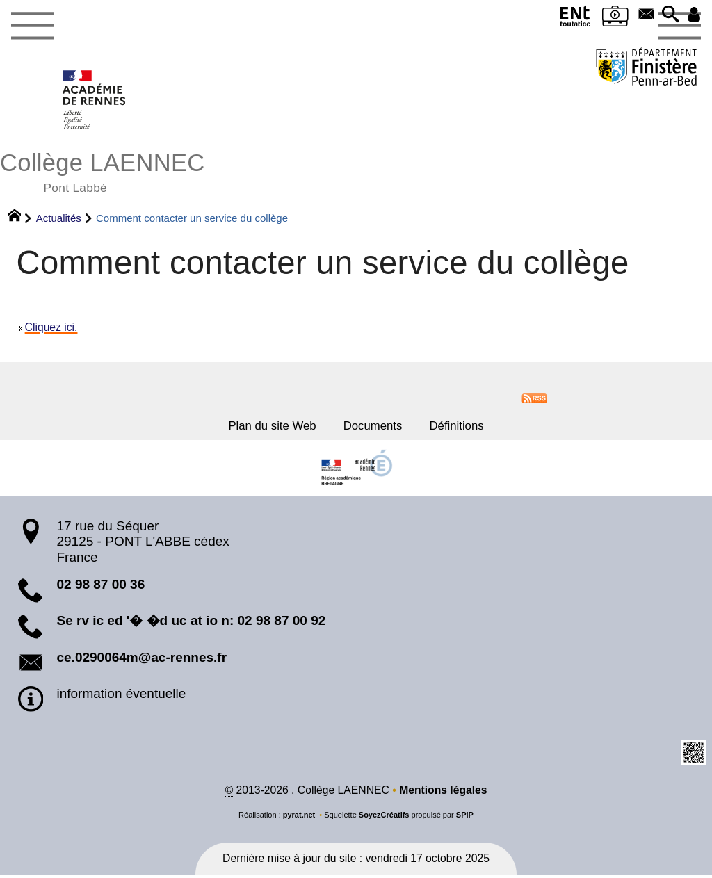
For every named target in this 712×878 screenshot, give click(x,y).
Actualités (58, 217)
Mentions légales (443, 793)
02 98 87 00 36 (100, 587)
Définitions (468, 427)
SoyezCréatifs (384, 819)
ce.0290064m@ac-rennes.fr (141, 660)
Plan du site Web (262, 427)
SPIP (465, 819)
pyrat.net (299, 819)
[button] (667, 16)
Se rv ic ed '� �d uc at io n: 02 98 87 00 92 (190, 624)
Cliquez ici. (51, 328)
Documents (374, 427)
